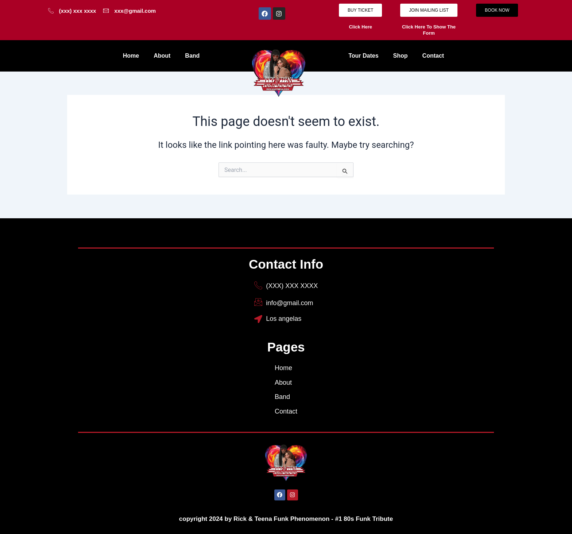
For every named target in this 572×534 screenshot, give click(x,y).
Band (192, 56)
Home (131, 56)
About (162, 56)
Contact (433, 56)
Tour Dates (363, 56)
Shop (400, 56)
